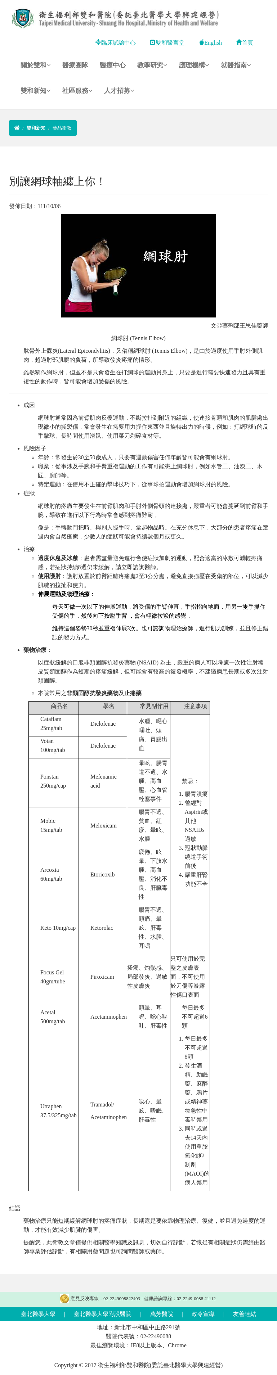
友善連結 (244, 1314)
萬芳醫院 (161, 1314)
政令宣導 (203, 1314)
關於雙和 (36, 65)
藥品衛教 (62, 128)
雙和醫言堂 (167, 43)
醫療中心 (113, 65)
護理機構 (194, 65)
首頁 (244, 43)
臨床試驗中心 (115, 43)
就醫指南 (236, 65)
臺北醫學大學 (38, 1314)
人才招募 (119, 90)
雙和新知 (36, 90)
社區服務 (77, 90)
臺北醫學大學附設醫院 (102, 1314)
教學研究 (152, 65)
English (210, 43)
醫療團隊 (75, 65)
